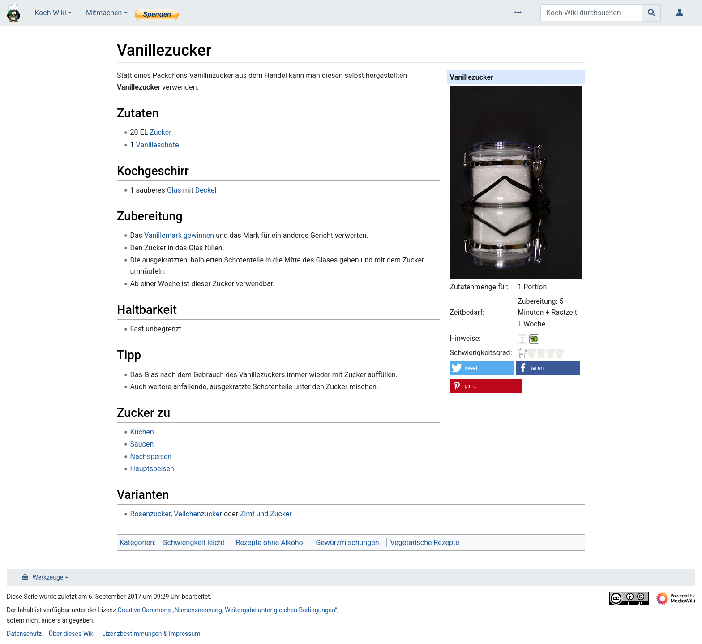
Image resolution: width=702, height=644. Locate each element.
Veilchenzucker (198, 514)
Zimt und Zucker (266, 514)
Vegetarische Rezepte (424, 542)
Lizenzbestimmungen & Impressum (151, 633)
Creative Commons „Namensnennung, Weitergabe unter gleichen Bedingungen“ (228, 610)
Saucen (142, 444)
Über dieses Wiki (72, 633)
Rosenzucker (150, 514)
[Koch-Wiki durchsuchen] (591, 12)
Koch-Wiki (50, 13)
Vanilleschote (157, 145)
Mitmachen (104, 13)
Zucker (160, 132)
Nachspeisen (151, 456)
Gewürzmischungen (347, 542)
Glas (174, 190)
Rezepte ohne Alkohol (270, 542)
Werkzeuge (48, 577)
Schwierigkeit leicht (194, 542)
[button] (482, 368)
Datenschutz (24, 633)
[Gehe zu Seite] (651, 12)
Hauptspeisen (152, 468)
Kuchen (142, 432)
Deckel (206, 190)
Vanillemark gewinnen (179, 235)
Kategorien (137, 542)
